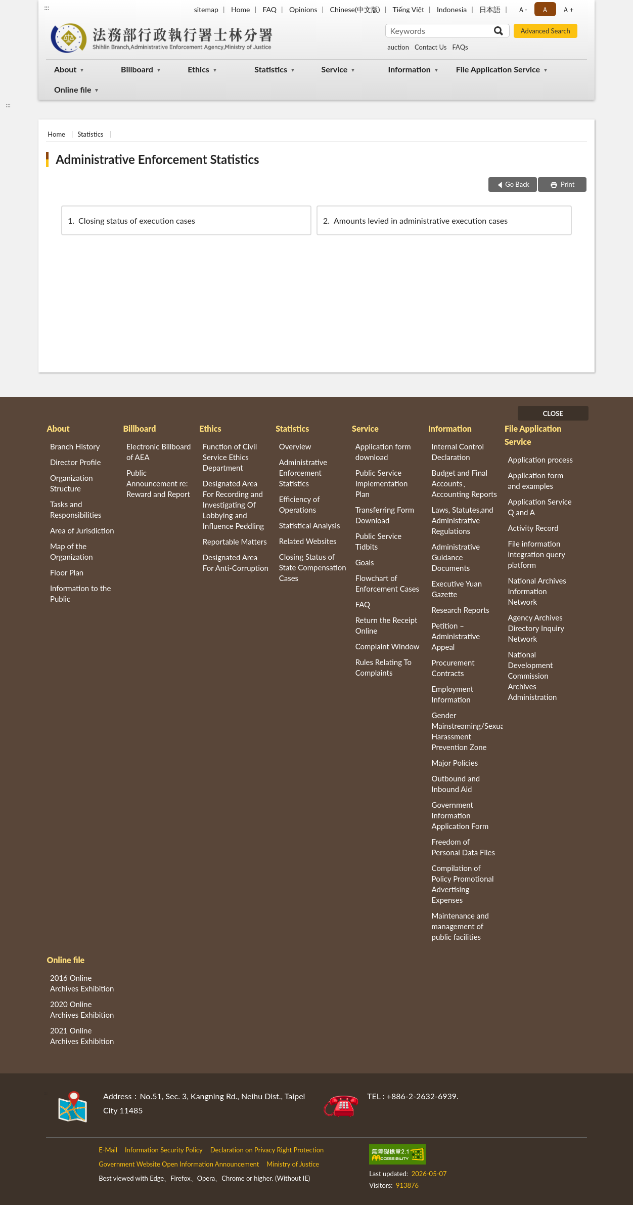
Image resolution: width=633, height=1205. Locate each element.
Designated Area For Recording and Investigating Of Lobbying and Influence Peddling (233, 504)
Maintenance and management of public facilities (460, 926)
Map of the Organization (71, 551)
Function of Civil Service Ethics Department (230, 457)
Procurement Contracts (453, 668)
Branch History (75, 446)
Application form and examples (535, 480)
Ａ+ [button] (567, 9)
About (65, 69)
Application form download (383, 452)
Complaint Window (387, 646)
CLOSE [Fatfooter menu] (553, 413)
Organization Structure (71, 483)
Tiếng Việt (408, 9)
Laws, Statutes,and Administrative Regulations (462, 520)
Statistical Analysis (309, 525)
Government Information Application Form (460, 815)
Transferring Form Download (384, 515)
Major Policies (455, 762)
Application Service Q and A (539, 507)
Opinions (303, 9)
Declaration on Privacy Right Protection (267, 1150)
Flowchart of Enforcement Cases (387, 583)
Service (334, 69)
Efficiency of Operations (299, 504)
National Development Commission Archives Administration (532, 675)
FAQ (269, 9)
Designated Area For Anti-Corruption (235, 562)
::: (46, 8)
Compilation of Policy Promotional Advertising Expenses (463, 883)
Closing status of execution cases (130, 220)
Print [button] (567, 184)
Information (409, 69)
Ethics (198, 69)
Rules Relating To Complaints (383, 667)
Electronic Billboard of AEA (158, 452)
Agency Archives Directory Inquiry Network (536, 628)
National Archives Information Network (537, 591)
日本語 (490, 9)
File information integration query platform (536, 554)
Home (240, 9)
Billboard (137, 69)
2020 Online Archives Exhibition (82, 1009)
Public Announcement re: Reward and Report (158, 483)
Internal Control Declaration (458, 452)
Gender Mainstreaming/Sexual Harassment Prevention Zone (468, 731)
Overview (295, 446)
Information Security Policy (164, 1150)
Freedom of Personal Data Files (463, 847)
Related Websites (308, 541)
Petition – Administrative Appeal (456, 636)
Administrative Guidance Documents (456, 557)
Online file (72, 89)
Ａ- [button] (522, 9)
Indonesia (452, 9)
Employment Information (453, 694)
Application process (540, 459)
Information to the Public (80, 593)
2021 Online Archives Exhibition (82, 1036)
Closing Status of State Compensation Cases (312, 567)
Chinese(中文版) (355, 9)
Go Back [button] (517, 184)
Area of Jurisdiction (82, 530)
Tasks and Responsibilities (76, 509)
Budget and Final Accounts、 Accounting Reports (464, 483)
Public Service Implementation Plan (381, 483)
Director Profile (75, 462)
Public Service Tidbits (378, 541)
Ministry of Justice (292, 1164)
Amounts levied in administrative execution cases (415, 220)
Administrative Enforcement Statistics (157, 159)
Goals (364, 562)
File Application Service (498, 69)
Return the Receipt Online (386, 625)
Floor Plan (66, 572)
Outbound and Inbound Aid (456, 784)
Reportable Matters (235, 541)
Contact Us (430, 47)
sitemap (206, 9)
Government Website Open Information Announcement (179, 1164)
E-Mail (108, 1150)
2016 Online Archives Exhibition (82, 983)
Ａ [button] (545, 9)
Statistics (270, 69)
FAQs (460, 47)
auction (398, 47)
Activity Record (533, 527)
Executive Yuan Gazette (457, 589)
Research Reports (460, 609)
